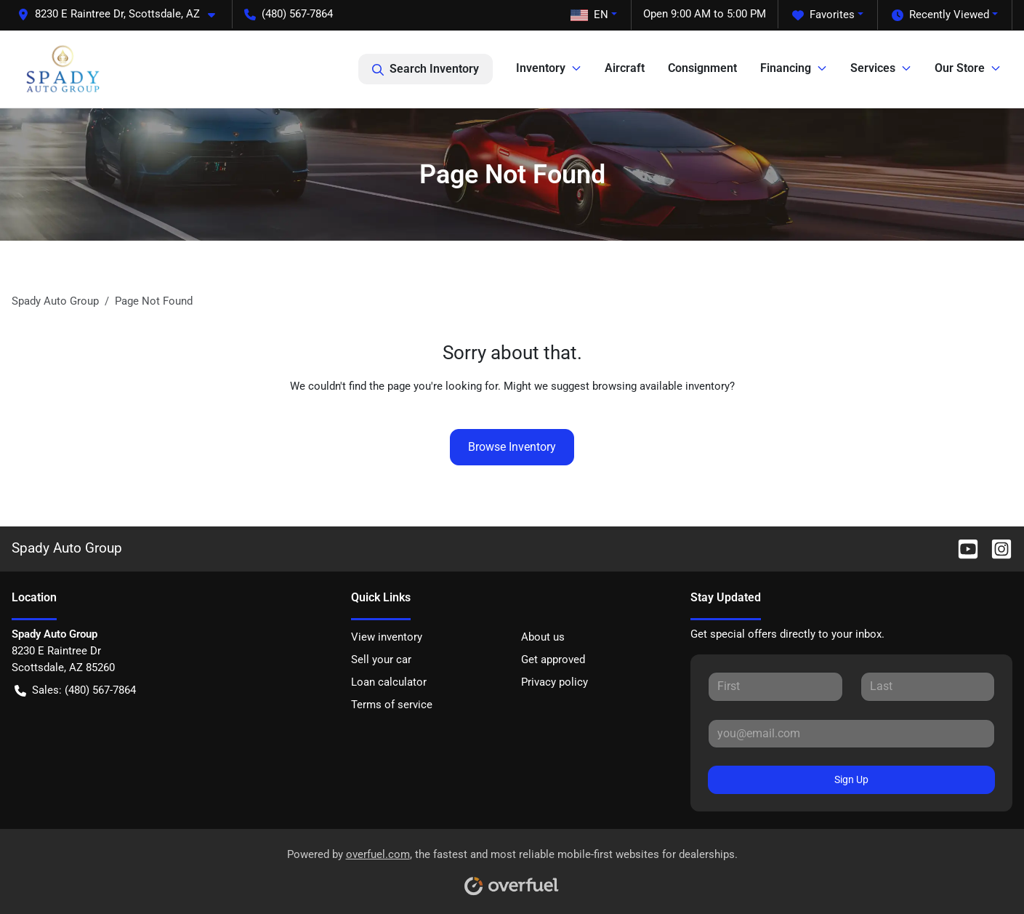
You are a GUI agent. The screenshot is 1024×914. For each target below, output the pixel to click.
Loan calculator (389, 682)
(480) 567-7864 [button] (288, 13)
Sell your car (381, 659)
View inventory (386, 637)
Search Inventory (425, 69)
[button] (122, 14)
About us (543, 637)
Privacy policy (554, 682)
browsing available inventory (661, 386)
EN (589, 14)
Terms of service (391, 704)
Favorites (823, 15)
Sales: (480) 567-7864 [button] (75, 690)
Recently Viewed (940, 15)
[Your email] (851, 733)
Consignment (702, 68)
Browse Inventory (512, 447)
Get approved (553, 659)
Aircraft (625, 68)
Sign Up (851, 779)
